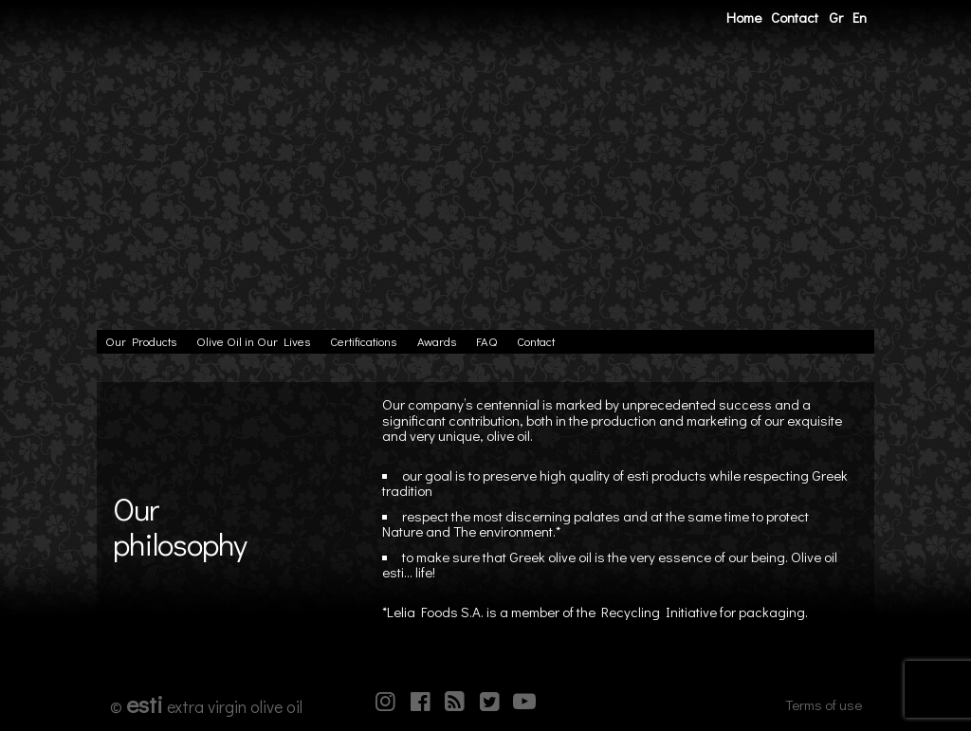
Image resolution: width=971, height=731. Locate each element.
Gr (836, 17)
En (859, 17)
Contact (794, 17)
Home (743, 17)
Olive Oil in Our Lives (253, 341)
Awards (436, 341)
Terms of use (823, 704)
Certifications (363, 341)
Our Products (140, 341)
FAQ (486, 341)
